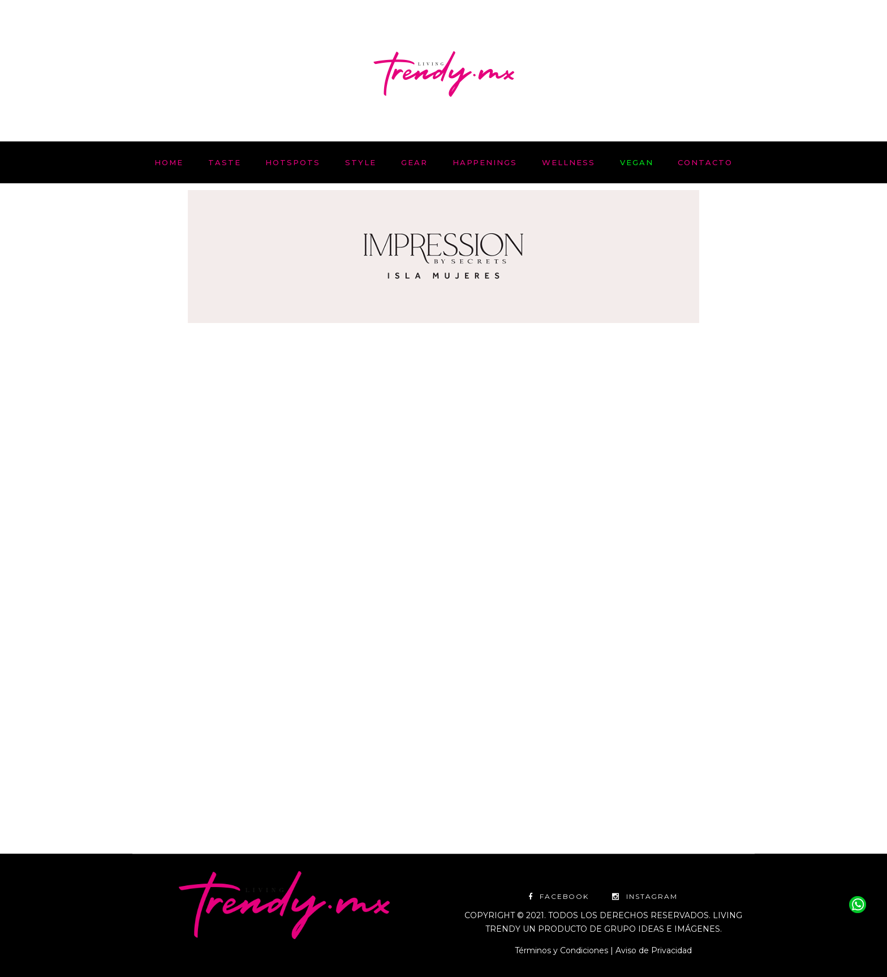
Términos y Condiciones (561, 950)
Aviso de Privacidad (653, 950)
